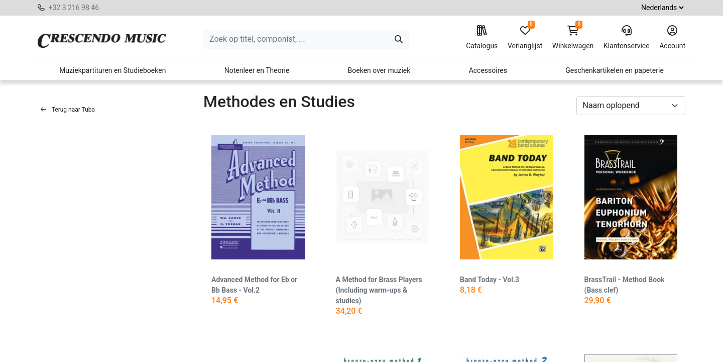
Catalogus (482, 38)
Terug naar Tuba (68, 109)
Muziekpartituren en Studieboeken (112, 70)
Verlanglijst (525, 38)
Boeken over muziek (379, 70)
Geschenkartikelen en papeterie (614, 70)
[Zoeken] (398, 39)
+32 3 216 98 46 (73, 8)
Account (672, 38)
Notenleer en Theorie (257, 70)
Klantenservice (627, 38)
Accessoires (488, 70)
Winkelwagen (573, 38)
